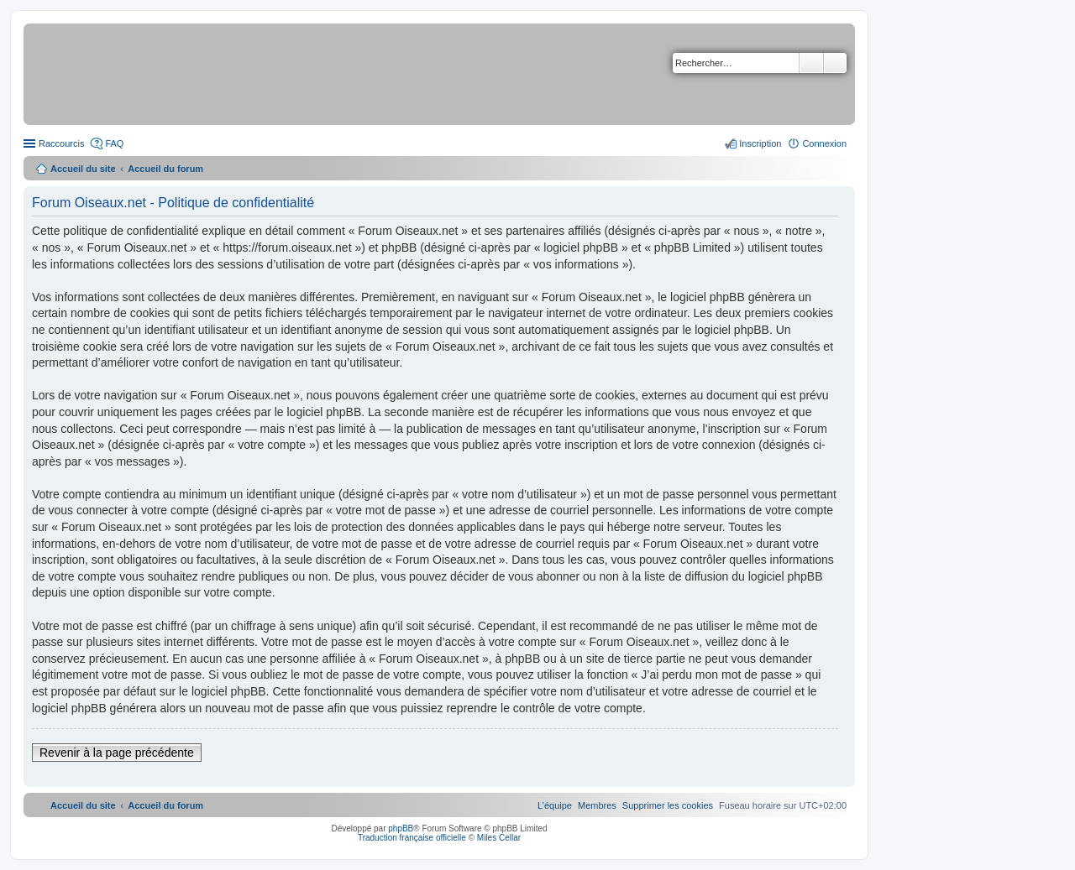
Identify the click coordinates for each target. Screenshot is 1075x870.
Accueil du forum (165, 169)
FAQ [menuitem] (114, 143)
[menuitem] (667, 805)
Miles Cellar (499, 837)
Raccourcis (61, 143)
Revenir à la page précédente (116, 752)
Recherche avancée (835, 63)
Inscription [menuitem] (760, 143)
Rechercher (811, 63)
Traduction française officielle (412, 837)
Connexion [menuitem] (824, 143)
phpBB (400, 828)
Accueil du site (83, 169)
